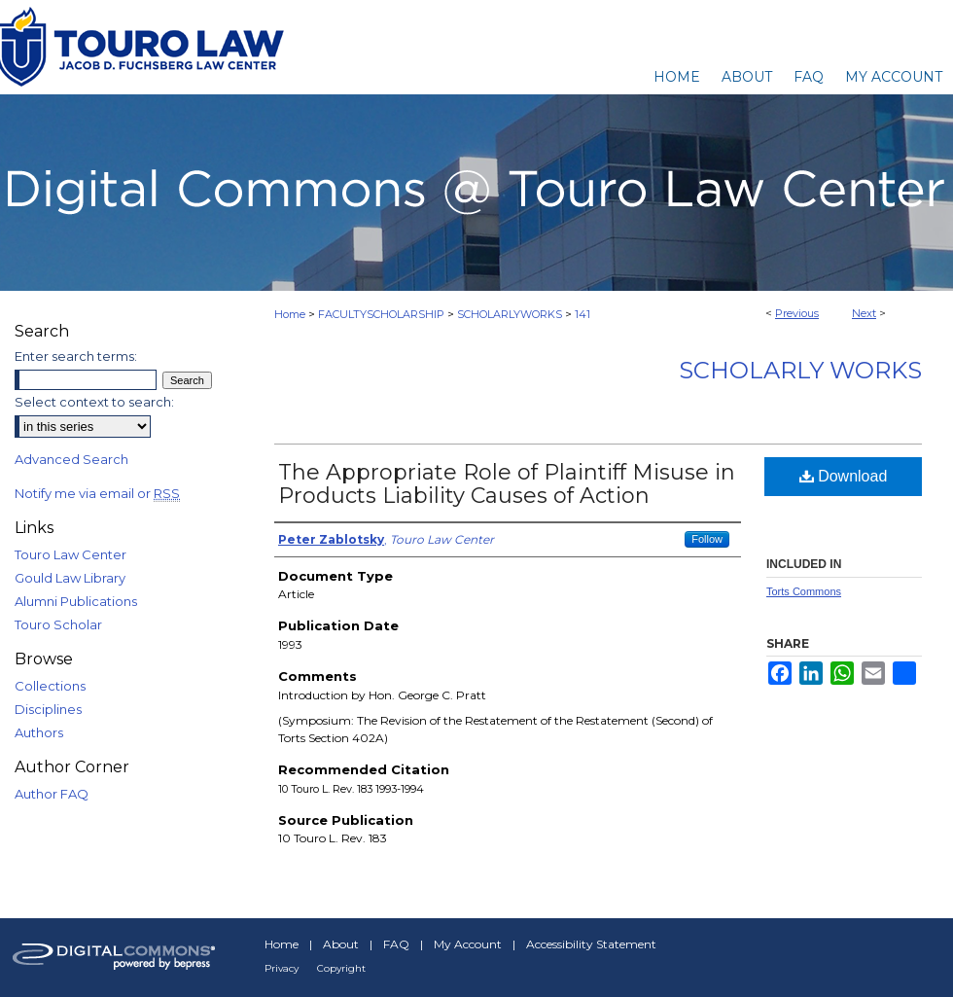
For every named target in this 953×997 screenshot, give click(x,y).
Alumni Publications (76, 601)
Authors (39, 732)
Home (289, 314)
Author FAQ (51, 793)
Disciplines (48, 709)
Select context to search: (94, 401)
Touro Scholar (58, 624)
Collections (50, 686)
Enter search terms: (76, 356)
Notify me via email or (97, 493)
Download (843, 476)
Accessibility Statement (591, 944)
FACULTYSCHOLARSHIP (381, 314)
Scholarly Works (800, 370)
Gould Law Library (70, 578)
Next (864, 313)
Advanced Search (71, 459)
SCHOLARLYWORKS (509, 314)
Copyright (341, 968)
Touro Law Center (70, 554)
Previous (797, 313)
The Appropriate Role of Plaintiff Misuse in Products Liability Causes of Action (506, 484)
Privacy (282, 968)
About (341, 944)
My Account (468, 944)
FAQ (396, 944)
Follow (707, 539)
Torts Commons (803, 591)
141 (582, 314)
